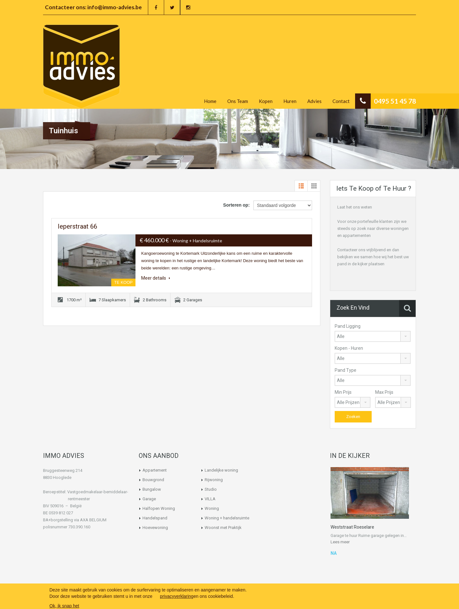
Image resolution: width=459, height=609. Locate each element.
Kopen (266, 101)
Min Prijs (343, 392)
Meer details (155, 278)
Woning (212, 508)
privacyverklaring (176, 596)
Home (210, 101)
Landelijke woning (221, 470)
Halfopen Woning (158, 508)
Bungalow (151, 489)
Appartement (154, 470)
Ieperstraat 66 (77, 226)
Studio (211, 489)
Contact (341, 101)
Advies (314, 101)
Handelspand (154, 518)
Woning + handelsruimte (227, 518)
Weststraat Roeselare (352, 527)
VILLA (210, 498)
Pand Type (345, 370)
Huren (289, 101)
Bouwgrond (153, 479)
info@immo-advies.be (114, 7)
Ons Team (237, 101)
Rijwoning (214, 479)
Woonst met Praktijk (223, 527)
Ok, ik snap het (64, 605)
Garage (149, 498)
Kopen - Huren (349, 348)
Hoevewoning (155, 527)
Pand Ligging (348, 326)
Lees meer (340, 541)
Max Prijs (384, 392)
